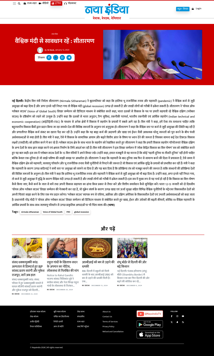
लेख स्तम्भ (80, 311)
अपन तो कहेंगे (59, 326)
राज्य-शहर (30, 9)
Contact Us (107, 316)
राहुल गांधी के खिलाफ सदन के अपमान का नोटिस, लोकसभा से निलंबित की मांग (63, 267)
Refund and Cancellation (113, 331)
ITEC (68, 212)
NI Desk (49, 50)
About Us (107, 311)
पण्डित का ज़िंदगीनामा (61, 316)
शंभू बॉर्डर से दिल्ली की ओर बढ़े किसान (132, 264)
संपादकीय (80, 316)
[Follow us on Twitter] (172, 322)
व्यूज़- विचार (182, 9)
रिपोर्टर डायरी (58, 321)
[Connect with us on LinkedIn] (177, 322)
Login (196, 8)
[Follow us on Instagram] (177, 316)
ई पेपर (56, 9)
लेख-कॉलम (34, 316)
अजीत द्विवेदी (34, 321)
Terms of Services (110, 321)
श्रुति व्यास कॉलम (60, 311)
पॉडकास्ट (70, 9)
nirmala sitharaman (30, 212)
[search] (20, 9)
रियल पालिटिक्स (36, 326)
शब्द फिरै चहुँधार (83, 326)
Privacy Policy (108, 326)
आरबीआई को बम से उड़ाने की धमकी (98, 264)
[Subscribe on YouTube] (183, 316)
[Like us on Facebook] (172, 316)
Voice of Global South (52, 212)
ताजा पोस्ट (55, 34)
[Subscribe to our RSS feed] (183, 322)
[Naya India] (107, 19)
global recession (81, 212)
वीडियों (44, 9)
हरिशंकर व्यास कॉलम (37, 311)
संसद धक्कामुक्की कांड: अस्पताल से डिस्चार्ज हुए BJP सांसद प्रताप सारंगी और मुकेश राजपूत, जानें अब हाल (28, 269)
